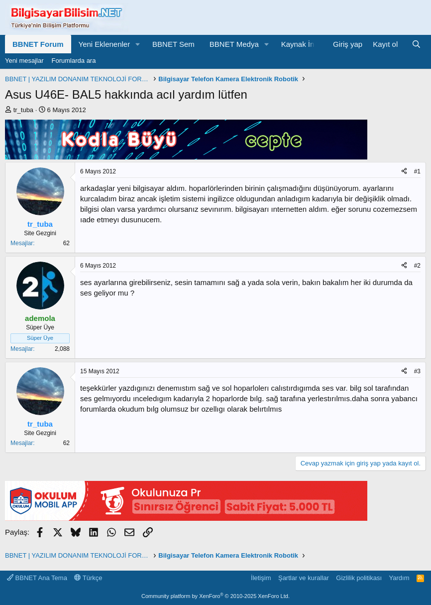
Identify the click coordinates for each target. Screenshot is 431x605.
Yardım (399, 578)
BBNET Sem (173, 44)
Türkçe (88, 578)
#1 (417, 171)
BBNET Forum (38, 44)
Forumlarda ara (74, 60)
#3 (417, 371)
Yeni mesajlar (24, 60)
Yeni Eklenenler (104, 44)
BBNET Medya (234, 44)
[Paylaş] (404, 171)
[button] (138, 44)
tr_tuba (23, 110)
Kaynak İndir (302, 44)
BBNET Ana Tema (37, 578)
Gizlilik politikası (359, 578)
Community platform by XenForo (215, 596)
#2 (417, 265)
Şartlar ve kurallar (303, 578)
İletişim (261, 578)
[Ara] (416, 44)
